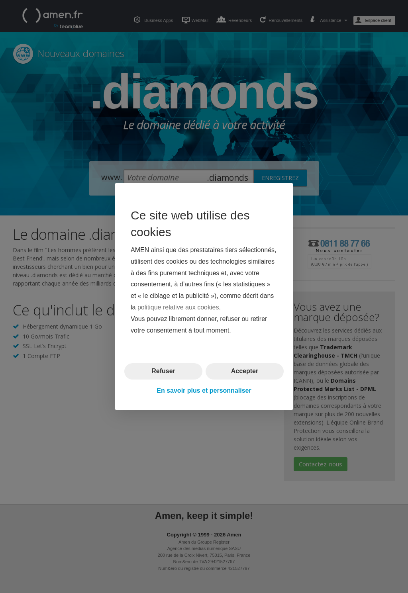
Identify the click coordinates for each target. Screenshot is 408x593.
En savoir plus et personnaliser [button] (204, 390)
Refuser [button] (163, 371)
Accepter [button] (244, 371)
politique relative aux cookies (178, 307)
